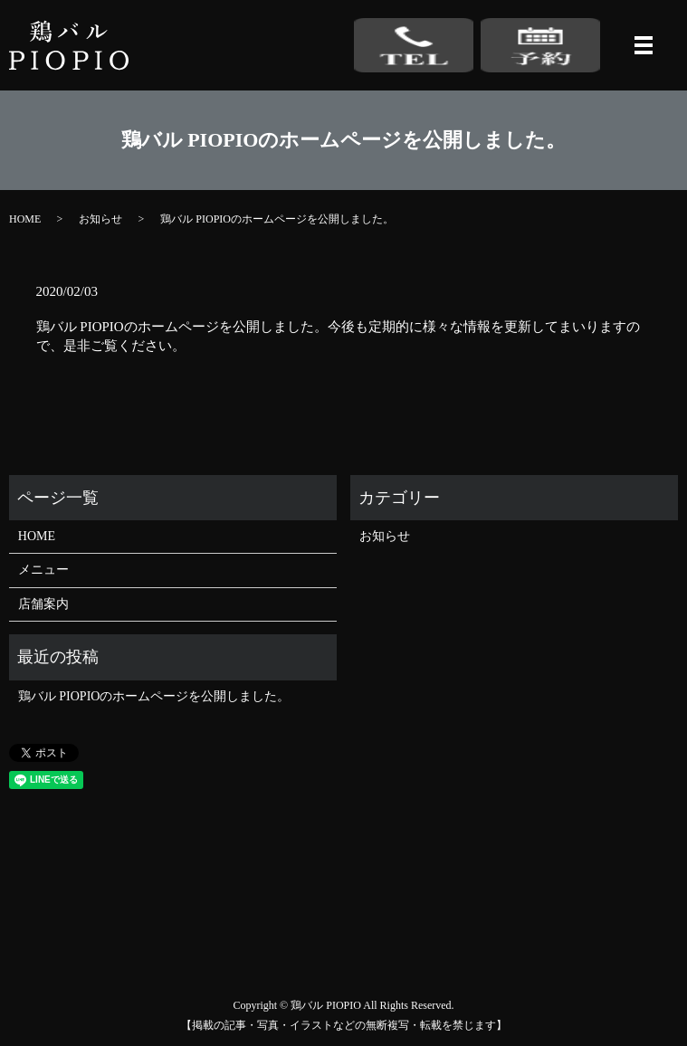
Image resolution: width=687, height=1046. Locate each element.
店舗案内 (43, 604)
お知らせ (100, 219)
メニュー (43, 569)
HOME (25, 219)
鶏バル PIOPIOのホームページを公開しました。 (154, 696)
